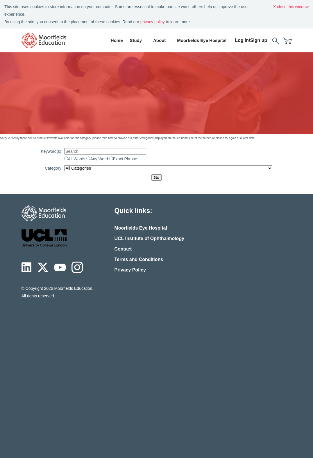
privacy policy (152, 21)
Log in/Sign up (251, 40)
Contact (123, 248)
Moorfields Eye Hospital (201, 40)
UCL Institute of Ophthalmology (149, 238)
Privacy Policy (130, 269)
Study (136, 40)
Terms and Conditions (138, 259)
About (159, 40)
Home (117, 40)
